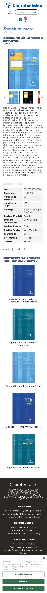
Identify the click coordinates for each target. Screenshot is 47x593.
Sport (34, 527)
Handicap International (22, 530)
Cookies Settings (23, 574)
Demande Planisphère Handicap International (22, 550)
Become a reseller (11, 514)
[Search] (27, 12)
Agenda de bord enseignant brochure (23, 344)
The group (36, 511)
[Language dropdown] (26, 20)
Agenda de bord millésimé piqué (23, 468)
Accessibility (35, 533)
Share (12, 249)
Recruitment (27, 514)
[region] (23, 574)
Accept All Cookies (23, 588)
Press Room (17, 544)
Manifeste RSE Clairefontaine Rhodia (23, 517)
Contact (23, 553)
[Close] (44, 558)
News (29, 544)
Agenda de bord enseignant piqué (23, 386)
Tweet (18, 249)
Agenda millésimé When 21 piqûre (23, 427)
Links (39, 514)
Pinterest (25, 249)
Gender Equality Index (16, 533)
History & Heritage (11, 511)
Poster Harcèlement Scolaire (22, 547)
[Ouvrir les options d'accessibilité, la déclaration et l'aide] (20, 19)
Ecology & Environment (18, 527)
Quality (26, 511)
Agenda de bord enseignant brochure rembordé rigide (23, 300)
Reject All (23, 581)
